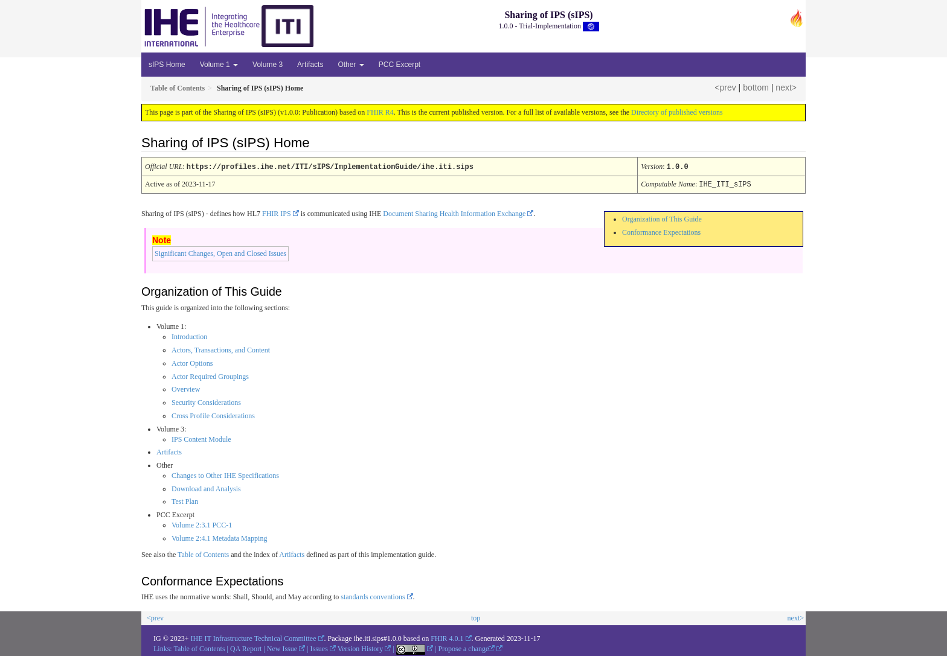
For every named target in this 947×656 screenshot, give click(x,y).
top (475, 617)
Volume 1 (219, 64)
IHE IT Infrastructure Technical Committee (253, 637)
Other (351, 64)
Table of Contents (203, 553)
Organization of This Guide (662, 218)
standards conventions (373, 595)
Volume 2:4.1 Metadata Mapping (219, 537)
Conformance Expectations (661, 231)
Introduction (189, 335)
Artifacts (310, 64)
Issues (319, 647)
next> (786, 87)
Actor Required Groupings (210, 375)
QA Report (246, 647)
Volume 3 (267, 64)
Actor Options (192, 362)
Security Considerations (206, 401)
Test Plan (185, 500)
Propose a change (466, 647)
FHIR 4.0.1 (447, 637)
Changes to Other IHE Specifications (225, 474)
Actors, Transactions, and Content (221, 349)
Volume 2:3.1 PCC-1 (202, 524)
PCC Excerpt (399, 64)
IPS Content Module (201, 438)
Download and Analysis (206, 487)
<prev (725, 87)
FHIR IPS (276, 212)
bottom (756, 87)
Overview (186, 388)
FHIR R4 (380, 112)
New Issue (282, 647)
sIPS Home (167, 64)
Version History (361, 647)
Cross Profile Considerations (213, 414)
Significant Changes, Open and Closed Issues (220, 252)
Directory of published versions (677, 112)
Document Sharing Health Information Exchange (454, 212)
